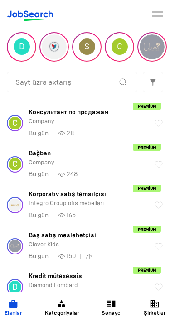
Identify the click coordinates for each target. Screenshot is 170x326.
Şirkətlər (154, 307)
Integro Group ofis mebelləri (87, 198)
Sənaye (111, 307)
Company (87, 117)
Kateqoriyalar (62, 307)
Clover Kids (87, 240)
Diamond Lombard (87, 280)
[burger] (157, 15)
